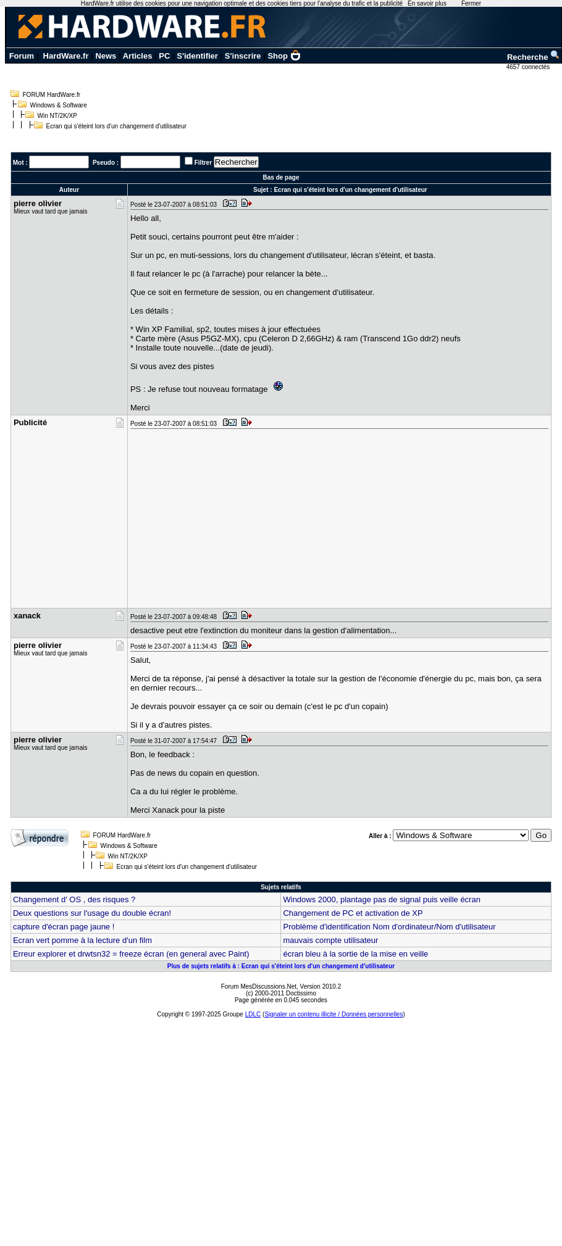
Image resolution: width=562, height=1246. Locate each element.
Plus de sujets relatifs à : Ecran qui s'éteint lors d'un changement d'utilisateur (281, 966)
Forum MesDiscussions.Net (258, 986)
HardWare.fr (66, 55)
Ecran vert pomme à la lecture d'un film (82, 940)
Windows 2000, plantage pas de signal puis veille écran (381, 899)
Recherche (533, 57)
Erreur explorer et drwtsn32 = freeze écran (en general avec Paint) (131, 953)
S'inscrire (243, 55)
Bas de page (281, 177)
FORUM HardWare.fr (52, 94)
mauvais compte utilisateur (330, 940)
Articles (138, 55)
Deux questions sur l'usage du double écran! (92, 913)
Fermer (471, 3)
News (105, 55)
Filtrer (203, 162)
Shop (284, 55)
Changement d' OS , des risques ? (74, 899)
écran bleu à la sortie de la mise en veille (355, 953)
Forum (21, 55)
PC (164, 55)
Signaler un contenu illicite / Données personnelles (333, 1014)
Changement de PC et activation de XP (352, 913)
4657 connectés (529, 67)
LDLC (253, 1014)
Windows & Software (58, 105)
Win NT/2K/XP (57, 115)
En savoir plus (427, 3)
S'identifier (197, 55)
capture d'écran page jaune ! (63, 926)
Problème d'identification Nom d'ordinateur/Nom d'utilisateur (389, 926)
